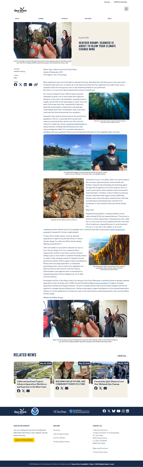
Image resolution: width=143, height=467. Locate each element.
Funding (41, 19)
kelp (58, 107)
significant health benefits (75, 124)
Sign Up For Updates (24, 440)
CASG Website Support (102, 464)
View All (122, 356)
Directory (107, 2)
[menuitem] (120, 2)
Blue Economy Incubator (99, 283)
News (110, 19)
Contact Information (100, 452)
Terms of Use (75, 464)
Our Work (88, 19)
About (17, 19)
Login (112, 464)
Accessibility (84, 464)
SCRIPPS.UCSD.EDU (120, 2)
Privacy (91, 464)
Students (65, 19)
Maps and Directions (100, 448)
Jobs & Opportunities (61, 434)
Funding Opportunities (61, 441)
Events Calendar (59, 437)
